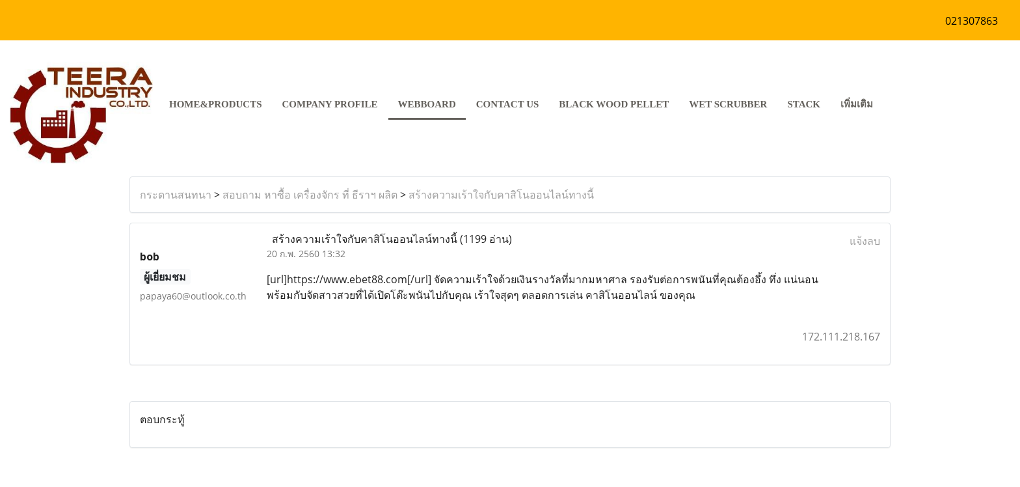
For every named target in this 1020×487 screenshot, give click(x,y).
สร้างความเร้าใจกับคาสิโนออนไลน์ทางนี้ (501, 195)
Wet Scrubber (728, 104)
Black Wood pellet (614, 104)
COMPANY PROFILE (330, 104)
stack (803, 104)
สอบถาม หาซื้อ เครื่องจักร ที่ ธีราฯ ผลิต (309, 195)
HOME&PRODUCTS (215, 104)
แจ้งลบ (865, 241)
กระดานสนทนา (175, 195)
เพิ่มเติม (856, 104)
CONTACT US (507, 104)
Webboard (427, 104)
